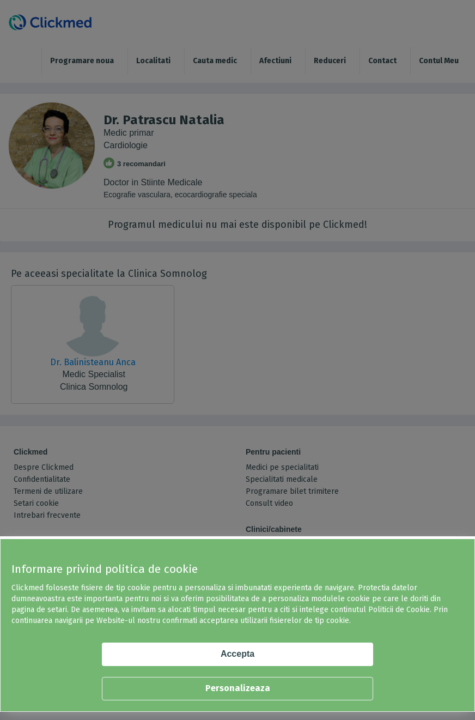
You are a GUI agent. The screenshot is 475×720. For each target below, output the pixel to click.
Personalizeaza (237, 688)
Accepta (237, 653)
